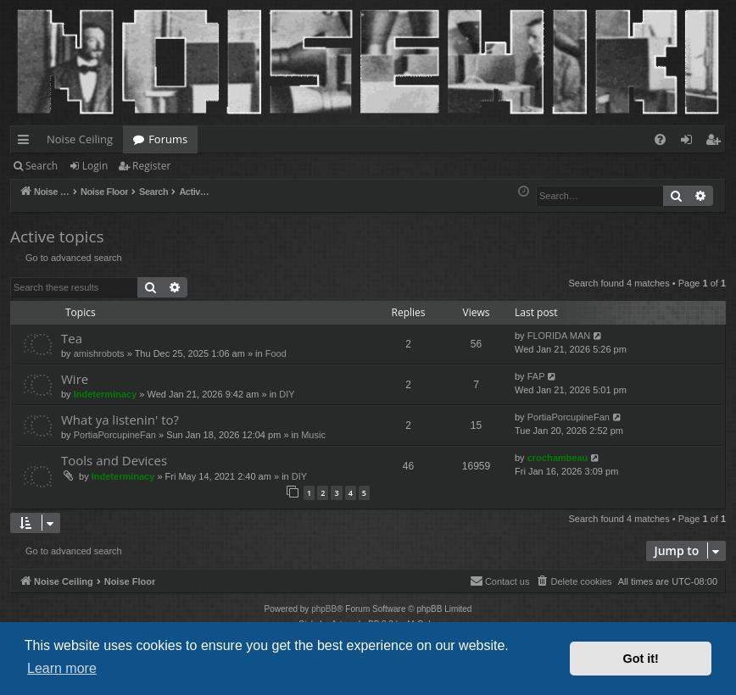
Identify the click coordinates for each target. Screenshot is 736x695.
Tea (71, 338)
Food (276, 353)
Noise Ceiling (80, 139)
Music (313, 435)
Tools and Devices (114, 460)
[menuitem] (660, 139)
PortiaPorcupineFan (115, 435)
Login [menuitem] (690, 142)
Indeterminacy (105, 394)
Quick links (26, 142)
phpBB (324, 609)
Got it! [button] (641, 658)
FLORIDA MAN (559, 336)
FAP (536, 376)
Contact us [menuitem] (500, 581)
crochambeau (557, 458)
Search (41, 165)
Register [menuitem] (716, 142)
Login (95, 165)
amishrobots (99, 353)
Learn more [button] (62, 668)
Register (151, 165)
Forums (167, 139)
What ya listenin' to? (120, 419)
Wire (74, 378)
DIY (286, 394)
